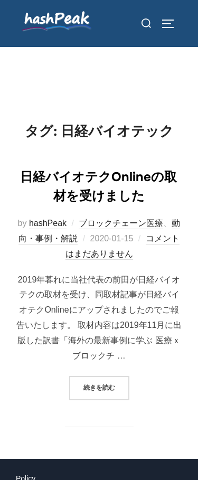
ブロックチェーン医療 (121, 223)
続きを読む (106, 387)
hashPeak (48, 223)
